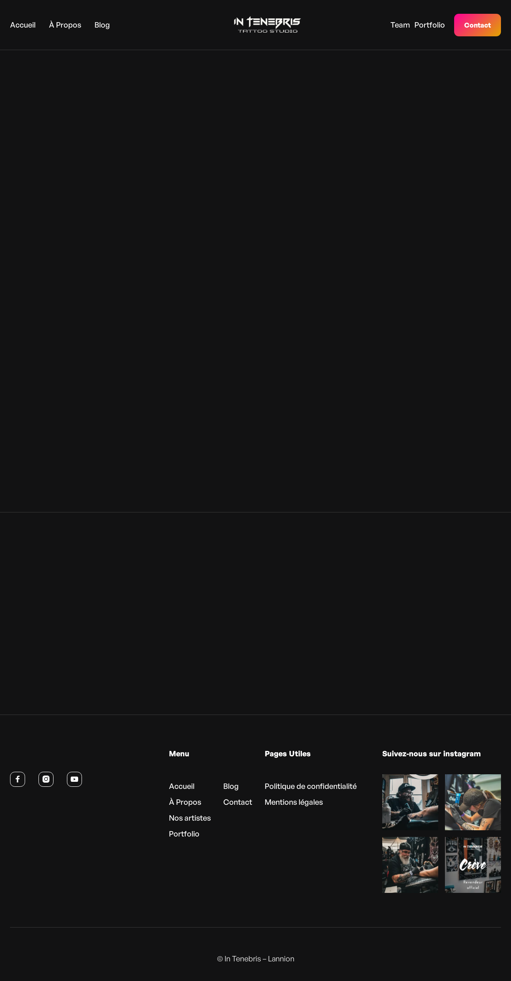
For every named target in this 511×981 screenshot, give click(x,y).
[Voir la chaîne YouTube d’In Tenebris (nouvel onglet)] (74, 781)
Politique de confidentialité (311, 788)
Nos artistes (190, 820)
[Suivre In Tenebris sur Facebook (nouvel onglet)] (17, 781)
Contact (477, 25)
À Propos (65, 24)
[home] (254, 24)
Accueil (23, 24)
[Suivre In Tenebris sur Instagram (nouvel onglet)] (46, 781)
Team (400, 24)
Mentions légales (294, 804)
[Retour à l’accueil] (50, 758)
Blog (102, 24)
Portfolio (429, 24)
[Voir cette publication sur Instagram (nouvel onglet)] (410, 805)
